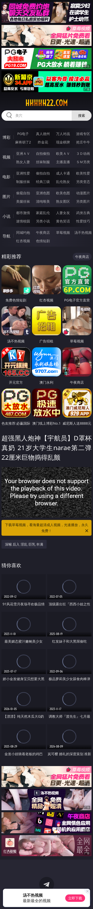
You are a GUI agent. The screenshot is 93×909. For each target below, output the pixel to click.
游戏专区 (83, 133)
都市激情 (23, 212)
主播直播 (63, 161)
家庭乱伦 (43, 212)
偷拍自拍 (43, 173)
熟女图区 (63, 201)
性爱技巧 (83, 221)
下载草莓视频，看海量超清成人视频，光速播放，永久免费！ (47, 528)
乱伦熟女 (63, 181)
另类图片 (83, 201)
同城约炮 (23, 232)
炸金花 (43, 142)
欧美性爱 (83, 173)
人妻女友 (63, 212)
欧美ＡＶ (63, 153)
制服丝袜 (23, 181)
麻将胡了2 (23, 142)
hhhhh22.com (46, 103)
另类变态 (83, 181)
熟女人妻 (23, 161)
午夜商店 (43, 232)
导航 (6, 236)
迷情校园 (23, 221)
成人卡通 (63, 173)
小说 (6, 216)
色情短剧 (43, 240)
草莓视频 (63, 232)
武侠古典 (83, 212)
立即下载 (75, 898)
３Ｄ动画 (83, 153)
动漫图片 (83, 193)
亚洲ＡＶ (23, 153)
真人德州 (43, 133)
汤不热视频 (83, 232)
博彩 (6, 137)
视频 (6, 157)
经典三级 (43, 181)
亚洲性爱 (23, 173)
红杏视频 (23, 240)
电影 (6, 176)
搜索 (81, 115)
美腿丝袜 (23, 201)
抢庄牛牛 (83, 142)
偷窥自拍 (23, 193)
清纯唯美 (43, 201)
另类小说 (43, 221)
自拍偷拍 (43, 153)
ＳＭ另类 (83, 161)
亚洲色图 (43, 193)
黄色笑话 (63, 221)
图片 (6, 196)
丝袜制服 (43, 161)
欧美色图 (63, 193)
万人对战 (63, 133)
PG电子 (23, 133)
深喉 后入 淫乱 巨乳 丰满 (24, 544)
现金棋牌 (63, 142)
